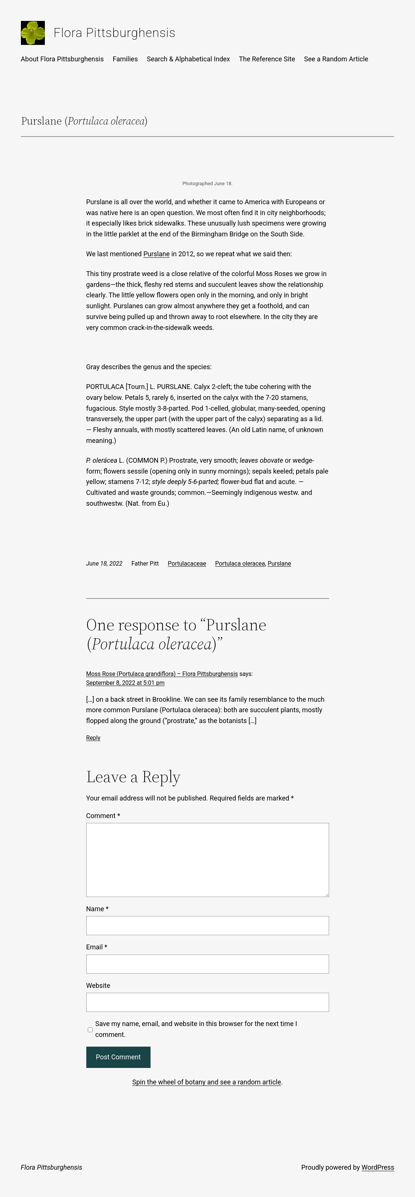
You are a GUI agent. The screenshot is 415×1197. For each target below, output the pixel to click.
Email (97, 947)
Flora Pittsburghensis (115, 32)
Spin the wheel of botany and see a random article (206, 1082)
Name (97, 909)
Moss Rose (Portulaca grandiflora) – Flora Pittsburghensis (162, 673)
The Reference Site (267, 59)
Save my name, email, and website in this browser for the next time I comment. (196, 1029)
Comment (103, 816)
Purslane (156, 254)
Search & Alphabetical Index (188, 59)
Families (125, 59)
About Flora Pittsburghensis (62, 59)
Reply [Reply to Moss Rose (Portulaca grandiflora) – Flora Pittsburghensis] (93, 737)
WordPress (378, 1167)
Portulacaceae (187, 563)
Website (98, 985)
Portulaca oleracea (240, 563)
